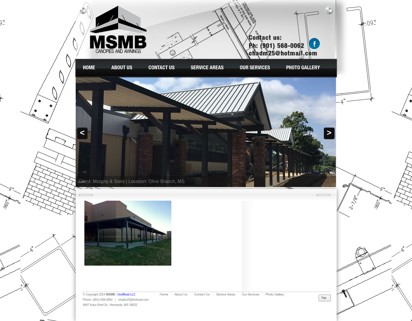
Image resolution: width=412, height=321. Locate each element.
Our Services (255, 68)
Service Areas (207, 68)
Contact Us (161, 68)
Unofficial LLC (126, 294)
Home (89, 68)
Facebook (314, 44)
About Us (121, 68)
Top (325, 298)
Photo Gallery (303, 68)
